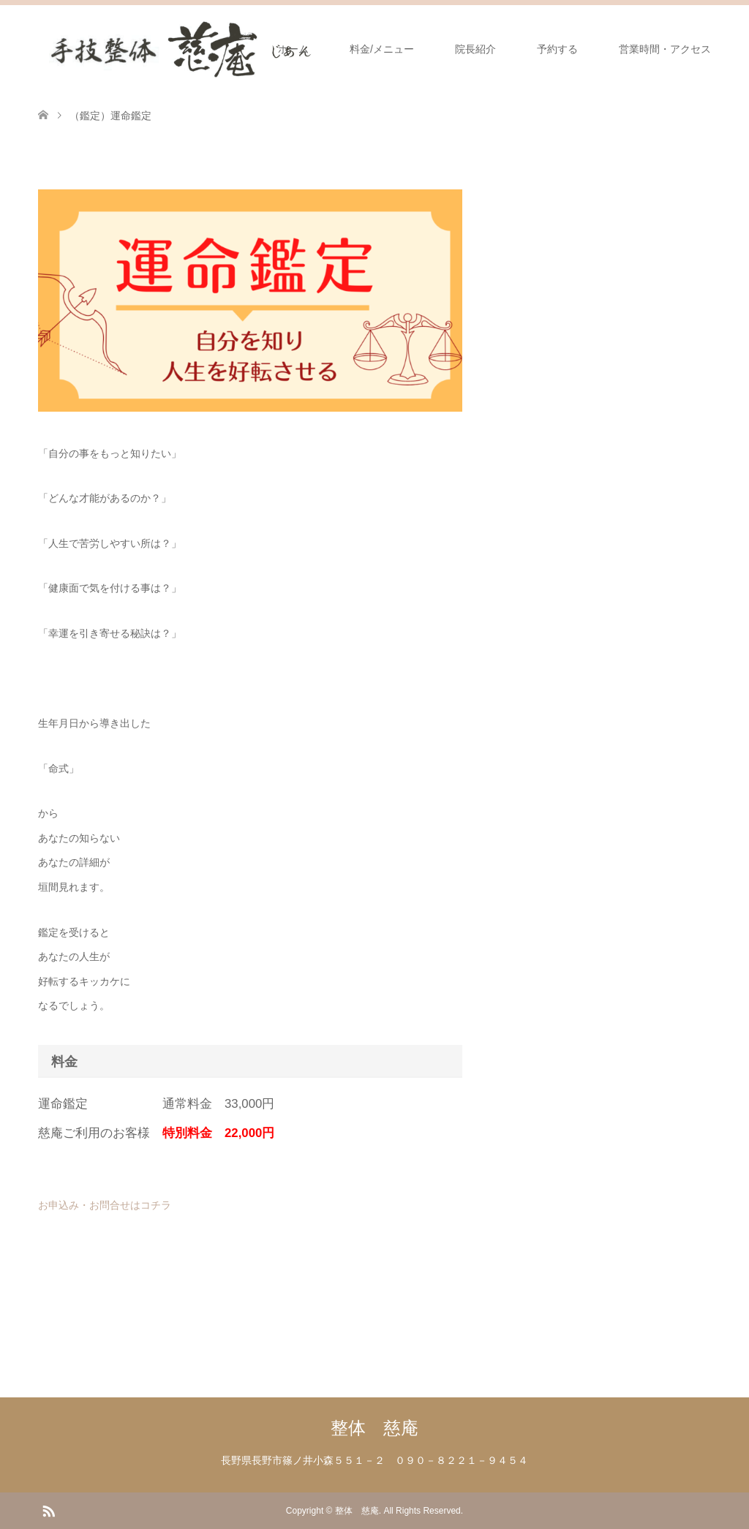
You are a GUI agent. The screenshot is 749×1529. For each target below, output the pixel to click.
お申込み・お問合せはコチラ (104, 1205)
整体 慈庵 (374, 1428)
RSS (48, 1510)
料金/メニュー (382, 49)
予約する (557, 49)
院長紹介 (475, 49)
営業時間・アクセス (665, 49)
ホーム (293, 49)
